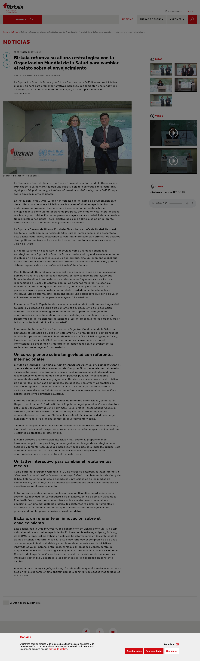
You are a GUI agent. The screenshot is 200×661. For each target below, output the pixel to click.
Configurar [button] (172, 650)
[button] (177, 644)
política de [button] (58, 649)
